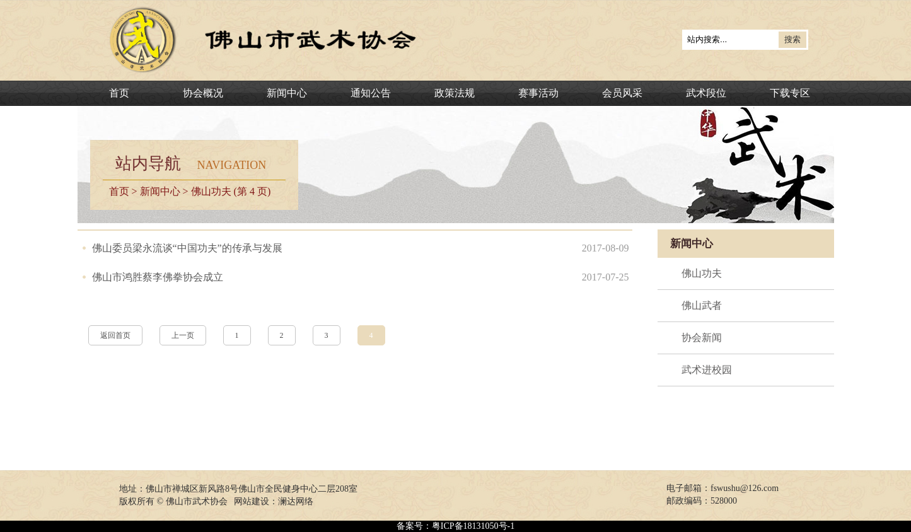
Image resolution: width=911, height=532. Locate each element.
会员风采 (622, 93)
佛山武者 (702, 305)
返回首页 (115, 335)
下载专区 (790, 93)
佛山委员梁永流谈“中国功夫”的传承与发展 (187, 248)
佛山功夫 (702, 273)
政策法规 (454, 93)
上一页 (182, 335)
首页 (119, 93)
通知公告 (371, 93)
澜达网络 (295, 501)
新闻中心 (287, 93)
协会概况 (203, 93)
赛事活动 (538, 93)
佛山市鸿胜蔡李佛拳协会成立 (157, 277)
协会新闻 (702, 337)
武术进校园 (707, 369)
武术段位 (706, 93)
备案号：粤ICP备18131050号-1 (455, 526)
